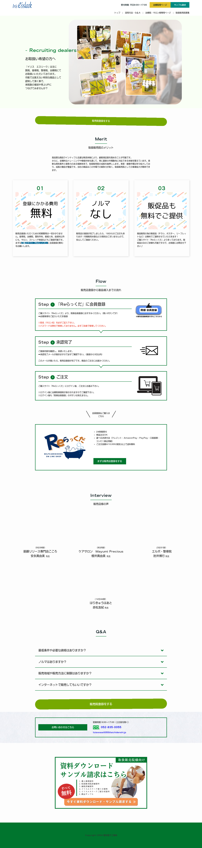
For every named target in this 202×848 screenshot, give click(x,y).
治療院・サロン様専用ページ (158, 13)
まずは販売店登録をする (109, 461)
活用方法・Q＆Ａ (133, 13)
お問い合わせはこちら (63, 727)
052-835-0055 (111, 727)
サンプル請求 (180, 5)
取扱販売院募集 (182, 13)
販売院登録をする (101, 121)
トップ (117, 13)
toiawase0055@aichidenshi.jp (109, 732)
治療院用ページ (160, 5)
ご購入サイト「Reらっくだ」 (34, 243)
